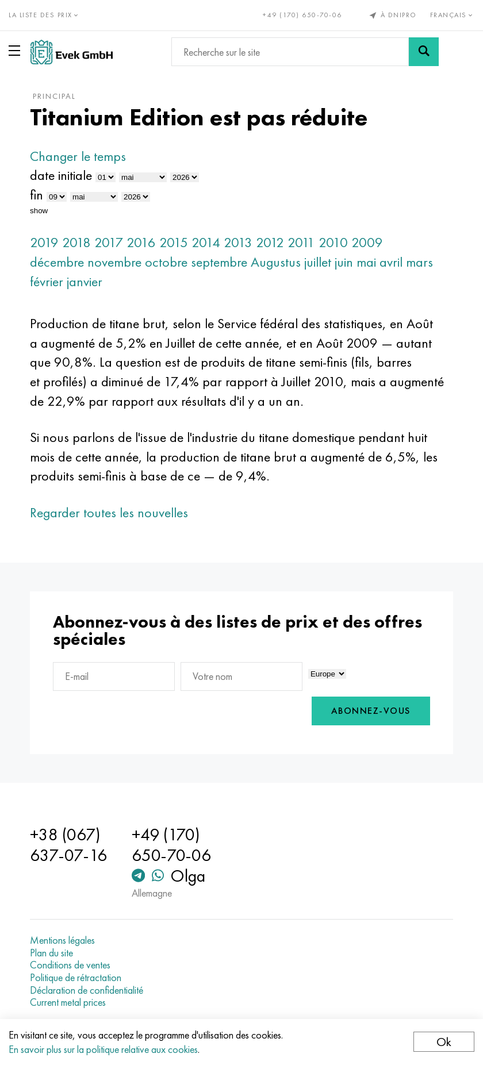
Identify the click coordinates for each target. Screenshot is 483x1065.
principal (54, 96)
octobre (166, 262)
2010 (333, 242)
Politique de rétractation (75, 977)
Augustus (276, 262)
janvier (84, 281)
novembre (114, 262)
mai (366, 262)
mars (419, 262)
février (46, 281)
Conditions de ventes (70, 965)
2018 (76, 242)
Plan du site (51, 953)
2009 (367, 242)
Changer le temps (78, 156)
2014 (205, 242)
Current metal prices (68, 1002)
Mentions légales (62, 940)
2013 (238, 242)
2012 (270, 242)
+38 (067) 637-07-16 (68, 845)
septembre (219, 262)
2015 (173, 242)
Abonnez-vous (371, 711)
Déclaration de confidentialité (86, 990)
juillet (317, 262)
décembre (57, 262)
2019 (44, 242)
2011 (301, 242)
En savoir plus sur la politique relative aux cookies (103, 1049)
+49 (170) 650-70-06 (302, 15)
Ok (443, 1041)
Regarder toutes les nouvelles (109, 512)
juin (344, 262)
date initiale (61, 175)
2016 (141, 242)
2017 (108, 242)
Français (452, 15)
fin (36, 194)
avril (390, 262)
